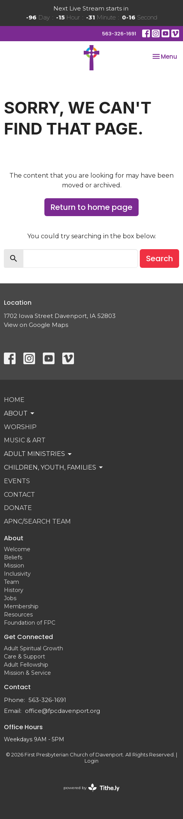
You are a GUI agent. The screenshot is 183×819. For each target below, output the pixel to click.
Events (17, 481)
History (13, 590)
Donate (18, 508)
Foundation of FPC (29, 622)
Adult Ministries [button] (38, 454)
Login (91, 761)
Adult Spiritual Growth (33, 648)
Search (159, 258)
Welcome (17, 549)
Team (11, 581)
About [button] (19, 413)
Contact (19, 494)
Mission (14, 565)
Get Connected (28, 636)
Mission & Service (27, 672)
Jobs (10, 598)
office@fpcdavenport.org (62, 710)
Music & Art (25, 440)
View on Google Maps (36, 324)
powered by (91, 787)
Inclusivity (17, 573)
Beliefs (13, 557)
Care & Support (24, 656)
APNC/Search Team (37, 521)
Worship (20, 427)
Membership (21, 606)
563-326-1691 (119, 33)
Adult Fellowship (26, 664)
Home (14, 399)
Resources (18, 614)
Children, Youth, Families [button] (54, 467)
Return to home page (91, 207)
